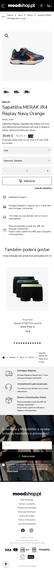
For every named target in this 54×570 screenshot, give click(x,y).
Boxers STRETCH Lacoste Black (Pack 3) (27, 323)
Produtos (10, 15)
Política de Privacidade (27, 508)
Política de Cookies (27, 516)
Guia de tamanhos (43, 188)
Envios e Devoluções (27, 520)
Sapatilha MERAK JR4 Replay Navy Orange (43, 357)
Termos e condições (27, 504)
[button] (14, 343)
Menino (30, 15)
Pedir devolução (27, 500)
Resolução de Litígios (27, 512)
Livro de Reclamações (27, 524)
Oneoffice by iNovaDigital (27, 566)
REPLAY (6, 102)
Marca (20, 15)
